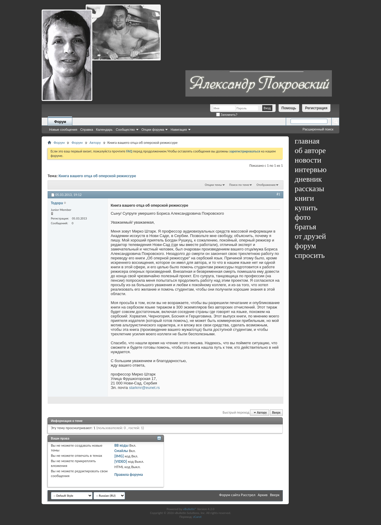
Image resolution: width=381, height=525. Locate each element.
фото (303, 217)
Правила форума (128, 474)
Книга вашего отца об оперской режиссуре (97, 175)
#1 (278, 194)
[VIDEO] (120, 461)
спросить (310, 255)
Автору (95, 142)
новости (308, 160)
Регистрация (316, 108)
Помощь (289, 108)
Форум (60, 122)
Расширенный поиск (317, 129)
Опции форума (152, 129)
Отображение (266, 185)
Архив (263, 495)
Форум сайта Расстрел (237, 495)
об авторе (310, 150)
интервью (311, 169)
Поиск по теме (239, 185)
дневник (308, 179)
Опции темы (213, 185)
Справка (86, 129)
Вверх (276, 413)
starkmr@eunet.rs (144, 387)
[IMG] (119, 456)
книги (304, 198)
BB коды (121, 445)
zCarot (197, 517)
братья (305, 226)
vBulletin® (189, 509)
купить (306, 207)
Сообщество (125, 129)
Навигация (179, 129)
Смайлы (121, 450)
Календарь (104, 129)
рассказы (309, 188)
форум (305, 246)
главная (307, 141)
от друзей (310, 236)
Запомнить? (227, 114)
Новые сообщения (63, 129)
